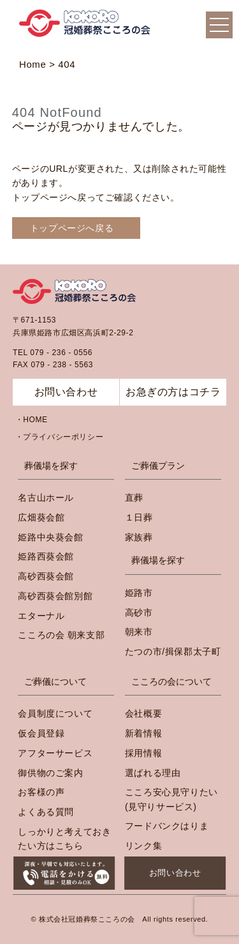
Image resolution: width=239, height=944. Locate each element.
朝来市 (139, 632)
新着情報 (143, 733)
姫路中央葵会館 (50, 537)
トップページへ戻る (71, 228)
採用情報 (143, 753)
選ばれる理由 (153, 773)
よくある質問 (46, 812)
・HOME (31, 419)
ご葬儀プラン (158, 466)
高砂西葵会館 (46, 576)
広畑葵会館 (41, 517)
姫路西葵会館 (46, 556)
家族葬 (139, 537)
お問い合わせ (175, 873)
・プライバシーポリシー (59, 436)
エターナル (41, 616)
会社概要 (143, 713)
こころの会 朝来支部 (61, 635)
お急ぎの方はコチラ (173, 391)
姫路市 (139, 593)
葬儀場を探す (51, 466)
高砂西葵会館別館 (55, 596)
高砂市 (139, 612)
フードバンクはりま (166, 826)
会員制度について (55, 713)
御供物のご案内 (50, 773)
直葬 (134, 497)
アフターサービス (55, 753)
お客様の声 (41, 792)
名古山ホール (46, 497)
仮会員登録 (41, 733)
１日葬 (139, 517)
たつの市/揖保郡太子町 (173, 651)
